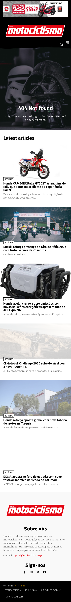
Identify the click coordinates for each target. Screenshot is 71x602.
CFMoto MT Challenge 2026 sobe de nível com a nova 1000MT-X (34, 365)
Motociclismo (20, 586)
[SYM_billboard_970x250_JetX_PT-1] (35, 16)
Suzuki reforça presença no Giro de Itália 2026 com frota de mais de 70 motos (34, 248)
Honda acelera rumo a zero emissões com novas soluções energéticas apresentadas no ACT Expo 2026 (34, 307)
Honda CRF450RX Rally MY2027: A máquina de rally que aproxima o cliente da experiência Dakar (34, 187)
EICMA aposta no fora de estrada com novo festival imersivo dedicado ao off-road (32, 478)
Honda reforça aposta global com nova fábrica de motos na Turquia (35, 421)
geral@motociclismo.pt (29, 555)
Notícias (9, 179)
